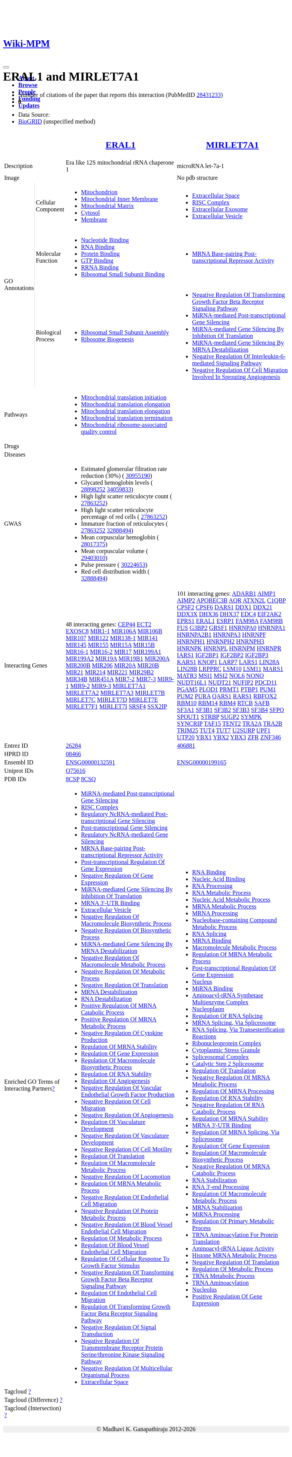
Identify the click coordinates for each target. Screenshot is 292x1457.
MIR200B (78, 665)
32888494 (119, 530)
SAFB (262, 703)
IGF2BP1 (207, 655)
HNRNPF (254, 634)
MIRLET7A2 (82, 693)
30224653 (133, 564)
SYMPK (251, 716)
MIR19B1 (131, 658)
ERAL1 (121, 145)
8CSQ (88, 779)
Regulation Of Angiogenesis (115, 1081)
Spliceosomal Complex (220, 1057)
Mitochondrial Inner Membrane (119, 199)
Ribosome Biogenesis (107, 339)
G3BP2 (199, 628)
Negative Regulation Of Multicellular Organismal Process (126, 1371)
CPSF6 (204, 607)
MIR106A (123, 631)
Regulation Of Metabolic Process (121, 1238)
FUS (182, 628)
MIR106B (150, 631)
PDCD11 (266, 682)
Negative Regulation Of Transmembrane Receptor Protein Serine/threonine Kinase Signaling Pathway (123, 1351)
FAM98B (271, 621)
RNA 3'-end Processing (220, 1187)
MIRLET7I (113, 706)
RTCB (245, 703)
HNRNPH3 (250, 641)
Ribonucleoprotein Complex (226, 1043)
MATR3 (187, 675)
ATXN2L (254, 600)
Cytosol (90, 212)
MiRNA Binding (212, 988)
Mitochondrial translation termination (127, 418)
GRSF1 (218, 628)
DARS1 (224, 607)
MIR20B (148, 665)
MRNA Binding (211, 940)
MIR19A (106, 658)
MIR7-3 (146, 679)
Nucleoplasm (208, 1009)
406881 (186, 745)
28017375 (93, 544)
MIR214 (95, 672)
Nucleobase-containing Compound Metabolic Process (234, 923)
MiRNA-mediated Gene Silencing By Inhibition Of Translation (238, 332)
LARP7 (228, 662)
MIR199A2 (80, 658)
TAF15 (212, 723)
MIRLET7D (112, 699)
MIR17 (123, 651)
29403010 (93, 558)
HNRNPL (215, 648)
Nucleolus (204, 1289)
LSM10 (232, 669)
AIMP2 (186, 600)
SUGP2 (230, 716)
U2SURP (243, 730)
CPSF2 (185, 607)
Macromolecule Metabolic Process (234, 947)
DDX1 (243, 607)
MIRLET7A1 (232, 145)
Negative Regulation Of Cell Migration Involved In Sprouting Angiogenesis (240, 373)
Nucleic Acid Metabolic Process (231, 899)
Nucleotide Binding (105, 240)
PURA (203, 696)
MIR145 (76, 645)
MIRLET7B (150, 693)
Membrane (94, 219)
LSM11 (252, 669)
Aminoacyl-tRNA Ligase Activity (233, 1248)
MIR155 (98, 645)
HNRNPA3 (226, 634)
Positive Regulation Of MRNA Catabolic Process (119, 1009)
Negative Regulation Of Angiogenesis (127, 1115)
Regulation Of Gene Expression (120, 1053)
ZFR (253, 737)
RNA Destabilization (106, 999)
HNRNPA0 (242, 628)
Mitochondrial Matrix (107, 206)
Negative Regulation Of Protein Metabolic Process (119, 1214)
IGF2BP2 (231, 655)
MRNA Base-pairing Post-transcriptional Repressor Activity (233, 257)
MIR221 (117, 672)
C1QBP (276, 600)
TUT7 (223, 730)
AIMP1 (266, 593)
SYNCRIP (189, 723)
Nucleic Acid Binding (218, 879)
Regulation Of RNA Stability (116, 1074)
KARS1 (186, 662)
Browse (27, 85)
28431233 (209, 95)
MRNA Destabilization (109, 992)
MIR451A (101, 679)
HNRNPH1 (191, 641)
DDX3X (187, 614)
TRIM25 (187, 730)
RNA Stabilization (214, 1180)
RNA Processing (212, 886)
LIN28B (187, 669)
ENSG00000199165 (201, 762)
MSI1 (205, 675)
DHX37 (229, 614)
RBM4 (227, 703)
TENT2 (231, 723)
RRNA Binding (100, 267)
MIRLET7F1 (82, 706)
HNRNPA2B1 (194, 634)
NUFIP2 (243, 682)
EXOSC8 (77, 631)
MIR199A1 (147, 651)
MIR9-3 (101, 686)
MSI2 (220, 675)
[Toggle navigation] (6, 67)
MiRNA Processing (216, 1214)
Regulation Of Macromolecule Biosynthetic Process (118, 1063)
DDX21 (262, 607)
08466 (73, 754)
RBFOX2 (264, 696)
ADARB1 (244, 593)
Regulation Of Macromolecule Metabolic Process (118, 1166)
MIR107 (76, 638)
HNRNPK (189, 648)
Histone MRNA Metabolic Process (234, 1255)
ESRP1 (225, 621)
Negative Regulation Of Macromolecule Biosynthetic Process (126, 920)
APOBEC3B (211, 600)
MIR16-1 (77, 651)
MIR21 (74, 672)
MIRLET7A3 (116, 693)
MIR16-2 (101, 651)
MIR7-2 (125, 679)
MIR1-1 (100, 631)
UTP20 (185, 737)
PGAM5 (187, 689)
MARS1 (273, 669)
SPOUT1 (188, 716)
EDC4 (248, 614)
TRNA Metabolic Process (223, 1276)
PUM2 (185, 696)
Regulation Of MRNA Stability (119, 1046)
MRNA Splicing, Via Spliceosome (234, 1022)
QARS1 (222, 696)
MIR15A (121, 645)
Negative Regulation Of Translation (124, 985)
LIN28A (269, 662)
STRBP (210, 716)
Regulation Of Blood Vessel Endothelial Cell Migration (115, 1248)
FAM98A (247, 621)
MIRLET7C (80, 699)
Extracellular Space (216, 195)
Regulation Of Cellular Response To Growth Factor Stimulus (125, 1262)
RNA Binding (97, 247)
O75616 (76, 770)
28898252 (93, 489)
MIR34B (76, 679)
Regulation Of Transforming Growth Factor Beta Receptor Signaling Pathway (125, 1313)
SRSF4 (137, 706)
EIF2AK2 (269, 614)
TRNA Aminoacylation (220, 1282)
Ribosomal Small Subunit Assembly (125, 332)
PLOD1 (208, 689)
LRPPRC (210, 669)
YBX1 (204, 737)
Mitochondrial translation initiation (124, 397)
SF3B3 (241, 710)
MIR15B (144, 645)
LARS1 (248, 662)
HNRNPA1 (271, 628)
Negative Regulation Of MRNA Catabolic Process (231, 1169)
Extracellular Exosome (220, 209)
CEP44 (126, 624)
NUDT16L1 (191, 682)
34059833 (119, 489)
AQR (235, 600)
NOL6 (237, 675)
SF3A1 (185, 710)
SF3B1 (204, 710)
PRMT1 (229, 689)
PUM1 (268, 689)
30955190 (138, 475)
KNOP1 (207, 662)
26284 (73, 745)
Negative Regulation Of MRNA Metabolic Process (231, 1081)
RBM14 (208, 703)
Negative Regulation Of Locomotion (125, 1176)
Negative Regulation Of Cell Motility (126, 1149)
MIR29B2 (141, 672)
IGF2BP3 (256, 655)
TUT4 (207, 730)
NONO (255, 675)
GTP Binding (97, 260)
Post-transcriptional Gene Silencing (124, 827)
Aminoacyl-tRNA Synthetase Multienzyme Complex (227, 998)
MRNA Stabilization (217, 1207)
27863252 (93, 503)
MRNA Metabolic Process (224, 906)
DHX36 (209, 614)
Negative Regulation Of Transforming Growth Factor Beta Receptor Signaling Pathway (238, 302)
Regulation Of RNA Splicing (227, 1016)
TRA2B (272, 723)
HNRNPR (269, 648)
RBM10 (187, 703)
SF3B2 (222, 710)
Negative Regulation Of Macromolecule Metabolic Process (123, 961)
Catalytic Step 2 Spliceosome (227, 1064)
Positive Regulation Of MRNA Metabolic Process (119, 1022)
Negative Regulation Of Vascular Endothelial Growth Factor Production (128, 1091)
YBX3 (238, 737)
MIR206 (102, 665)
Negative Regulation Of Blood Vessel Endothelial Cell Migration (127, 1228)
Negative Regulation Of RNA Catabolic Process (228, 1108)
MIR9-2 (80, 686)
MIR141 (147, 638)
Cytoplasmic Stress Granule (226, 1050)
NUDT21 (219, 682)
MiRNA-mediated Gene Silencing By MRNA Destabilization (238, 346)
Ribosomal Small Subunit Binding (123, 274)
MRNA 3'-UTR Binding (110, 903)
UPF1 (263, 730)
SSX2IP (157, 706)
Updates (29, 105)
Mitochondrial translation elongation (125, 404)
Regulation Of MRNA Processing (233, 1091)
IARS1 (185, 655)
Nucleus (202, 981)
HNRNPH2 (220, 641)
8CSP (72, 779)
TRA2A (252, 723)
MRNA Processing (215, 913)
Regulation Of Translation (112, 1156)
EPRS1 (185, 621)
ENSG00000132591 (90, 762)
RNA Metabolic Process (221, 892)
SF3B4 (259, 710)
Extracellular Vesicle (217, 216)
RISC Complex (210, 202)
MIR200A (156, 658)
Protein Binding (100, 253)
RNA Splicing (209, 934)
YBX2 (221, 737)
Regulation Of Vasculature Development (113, 1125)
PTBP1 (249, 689)
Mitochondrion (99, 192)
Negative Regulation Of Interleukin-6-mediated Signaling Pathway (239, 359)
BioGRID (30, 121)
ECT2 (144, 624)
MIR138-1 (123, 638)
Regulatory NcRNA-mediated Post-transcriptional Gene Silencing (124, 817)
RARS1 (242, 696)
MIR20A (125, 665)
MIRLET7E (143, 699)
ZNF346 (270, 737)
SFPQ (277, 710)
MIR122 (98, 638)
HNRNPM (242, 648)
